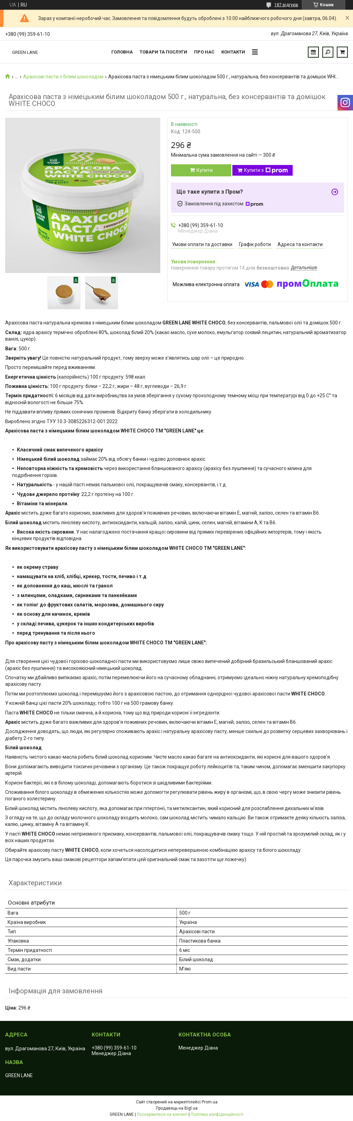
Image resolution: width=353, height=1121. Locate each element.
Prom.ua (210, 1102)
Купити (204, 170)
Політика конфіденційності (217, 1114)
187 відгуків (286, 4)
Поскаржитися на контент (162, 1114)
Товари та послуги (163, 52)
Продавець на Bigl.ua (177, 1108)
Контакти (233, 52)
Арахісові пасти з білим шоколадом (63, 76)
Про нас (204, 52)
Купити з (266, 170)
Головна (122, 52)
